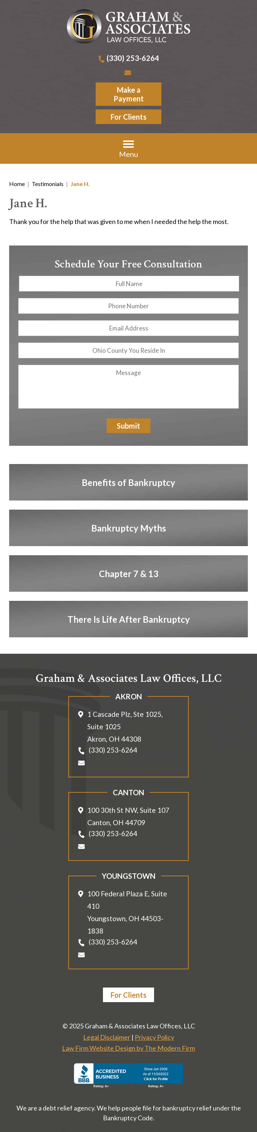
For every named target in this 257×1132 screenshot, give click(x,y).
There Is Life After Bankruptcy (129, 619)
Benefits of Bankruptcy (128, 482)
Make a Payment (129, 94)
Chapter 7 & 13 (128, 573)
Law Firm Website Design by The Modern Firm (128, 1048)
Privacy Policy (154, 1037)
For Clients (128, 116)
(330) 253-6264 (133, 58)
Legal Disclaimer (106, 1037)
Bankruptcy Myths (128, 527)
